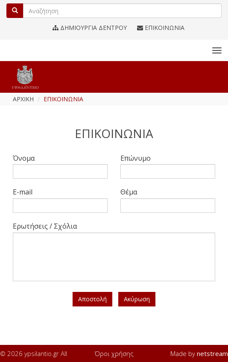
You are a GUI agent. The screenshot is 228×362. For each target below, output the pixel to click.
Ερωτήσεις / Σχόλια (45, 226)
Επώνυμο (135, 158)
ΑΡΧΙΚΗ (23, 99)
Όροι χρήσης (114, 353)
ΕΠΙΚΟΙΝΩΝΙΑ (160, 28)
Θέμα (128, 192)
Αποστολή (92, 299)
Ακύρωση (137, 299)
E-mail (22, 192)
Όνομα (24, 158)
